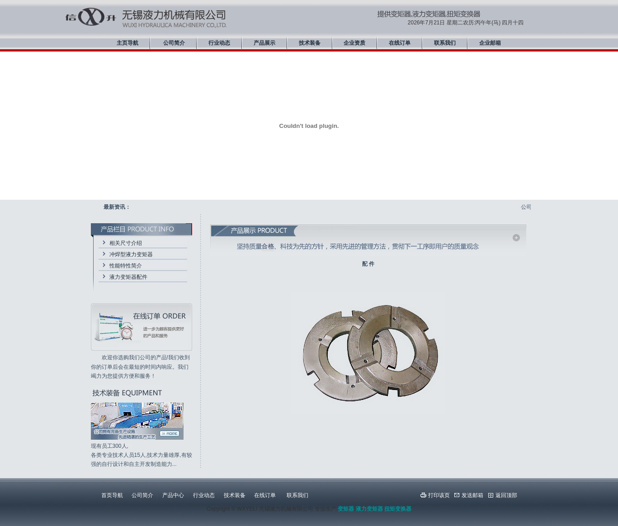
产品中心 (173, 495)
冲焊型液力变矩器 (131, 254)
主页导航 (127, 43)
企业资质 (354, 43)
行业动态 (219, 43)
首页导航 (112, 495)
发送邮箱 (472, 495)
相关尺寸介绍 (125, 243)
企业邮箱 (490, 43)
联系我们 (445, 43)
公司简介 (174, 43)
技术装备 (310, 43)
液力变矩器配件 (128, 277)
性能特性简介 (125, 266)
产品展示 (264, 43)
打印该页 (439, 495)
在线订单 (399, 43)
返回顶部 (506, 495)
